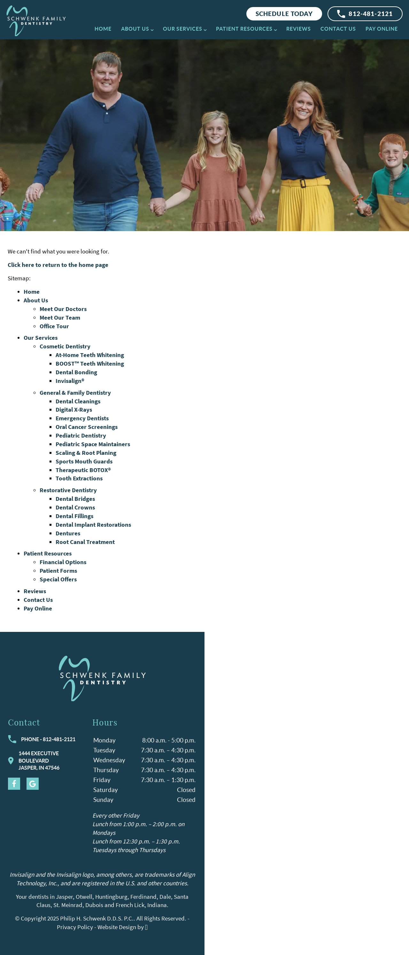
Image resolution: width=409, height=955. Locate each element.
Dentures (68, 533)
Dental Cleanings (78, 401)
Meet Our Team (60, 317)
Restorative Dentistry (68, 490)
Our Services (182, 29)
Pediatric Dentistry (81, 435)
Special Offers (58, 579)
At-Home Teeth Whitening (90, 355)
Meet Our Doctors (63, 309)
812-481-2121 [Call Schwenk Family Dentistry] (365, 14)
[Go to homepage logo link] (102, 678)
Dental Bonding (76, 372)
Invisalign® (70, 380)
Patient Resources (244, 29)
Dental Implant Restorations (93, 524)
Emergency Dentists (82, 418)
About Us (135, 29)
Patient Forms (58, 570)
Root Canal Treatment (85, 542)
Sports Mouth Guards (84, 461)
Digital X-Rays (74, 409)
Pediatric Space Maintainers (93, 444)
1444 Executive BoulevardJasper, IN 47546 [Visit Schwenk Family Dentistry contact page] (33, 760)
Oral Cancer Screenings (87, 427)
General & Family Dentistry (75, 392)
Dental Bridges (75, 498)
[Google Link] (33, 784)
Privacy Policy (75, 927)
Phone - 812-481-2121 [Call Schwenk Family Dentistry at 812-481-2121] (41, 739)
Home (103, 29)
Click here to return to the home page (58, 264)
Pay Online (382, 29)
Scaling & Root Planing (86, 452)
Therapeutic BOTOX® (83, 470)
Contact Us (338, 29)
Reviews (298, 29)
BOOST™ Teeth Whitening (90, 363)
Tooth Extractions (79, 478)
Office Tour (54, 326)
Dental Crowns (75, 507)
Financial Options (63, 562)
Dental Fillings (74, 516)
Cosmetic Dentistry (65, 346)
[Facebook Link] (14, 784)
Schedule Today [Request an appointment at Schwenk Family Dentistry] (284, 13)
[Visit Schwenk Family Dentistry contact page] (306, 793)
